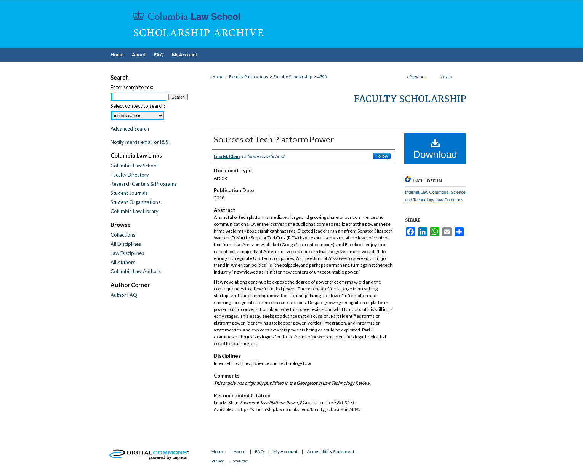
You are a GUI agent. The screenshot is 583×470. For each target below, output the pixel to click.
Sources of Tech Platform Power (274, 139)
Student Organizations (135, 202)
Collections (123, 235)
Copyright (239, 461)
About (240, 451)
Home (218, 76)
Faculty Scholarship (293, 76)
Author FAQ (124, 295)
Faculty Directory (130, 175)
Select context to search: (138, 106)
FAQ (259, 451)
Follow (382, 156)
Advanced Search (130, 129)
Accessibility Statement (330, 451)
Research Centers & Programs (144, 184)
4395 (322, 76)
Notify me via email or (139, 142)
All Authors (123, 262)
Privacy (217, 461)
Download (435, 149)
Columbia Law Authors (136, 271)
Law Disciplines (127, 253)
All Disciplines (126, 244)
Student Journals (129, 193)
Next (444, 76)
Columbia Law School (134, 166)
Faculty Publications (248, 76)
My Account (285, 451)
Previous (418, 76)
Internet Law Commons (426, 192)
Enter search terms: (132, 87)
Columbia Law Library (135, 211)
